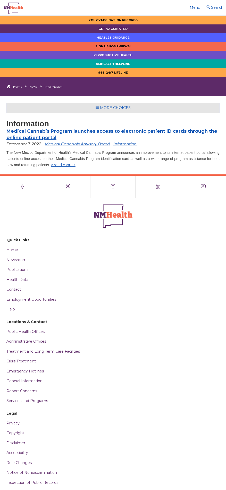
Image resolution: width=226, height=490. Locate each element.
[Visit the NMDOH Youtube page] (203, 187)
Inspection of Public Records (32, 482)
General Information (24, 381)
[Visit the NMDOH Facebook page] (22, 187)
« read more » (63, 165)
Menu (192, 7)
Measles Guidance (113, 37)
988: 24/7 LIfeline (113, 72)
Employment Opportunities (31, 299)
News (33, 86)
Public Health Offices (25, 331)
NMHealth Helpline (113, 64)
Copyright (15, 433)
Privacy (13, 423)
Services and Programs (27, 400)
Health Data (17, 279)
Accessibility (17, 452)
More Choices (113, 107)
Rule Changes (19, 462)
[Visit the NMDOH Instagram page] (113, 187)
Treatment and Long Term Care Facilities (43, 351)
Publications (17, 269)
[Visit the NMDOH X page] (67, 187)
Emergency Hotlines (25, 371)
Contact (13, 289)
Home (17, 86)
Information (125, 143)
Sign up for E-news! (113, 46)
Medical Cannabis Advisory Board (77, 143)
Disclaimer (15, 443)
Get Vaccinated (113, 29)
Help (10, 309)
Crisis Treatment (21, 361)
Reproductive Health (113, 55)
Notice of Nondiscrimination (31, 472)
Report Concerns (21, 391)
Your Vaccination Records (113, 20)
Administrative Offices (26, 341)
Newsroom (16, 259)
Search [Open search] (214, 7)
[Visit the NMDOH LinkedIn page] (158, 187)
